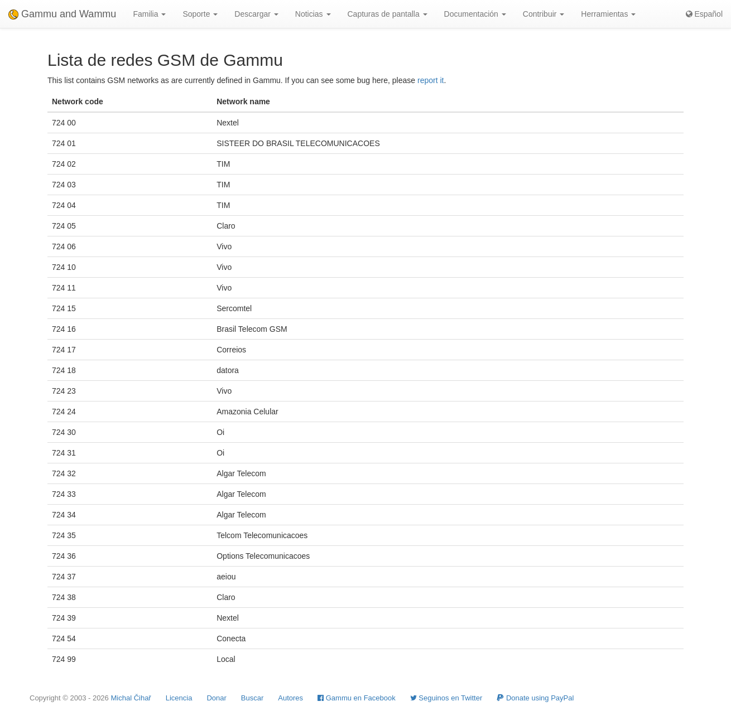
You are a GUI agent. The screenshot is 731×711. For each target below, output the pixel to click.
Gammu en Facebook (357, 698)
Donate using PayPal (535, 698)
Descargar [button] (256, 13)
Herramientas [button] (608, 13)
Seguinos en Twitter (446, 698)
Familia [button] (149, 13)
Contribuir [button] (544, 13)
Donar (216, 698)
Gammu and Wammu (62, 14)
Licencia (179, 698)
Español (704, 13)
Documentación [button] (475, 13)
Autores (290, 698)
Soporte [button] (200, 13)
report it (430, 80)
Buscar (252, 698)
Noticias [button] (313, 13)
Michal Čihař (130, 698)
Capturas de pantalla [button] (387, 13)
